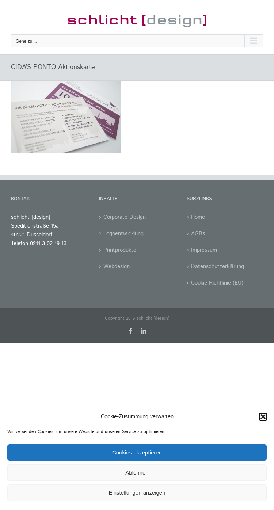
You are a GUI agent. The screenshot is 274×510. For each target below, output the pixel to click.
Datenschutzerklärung (217, 266)
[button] (263, 416)
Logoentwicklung (123, 233)
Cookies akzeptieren (137, 452)
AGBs (198, 233)
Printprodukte (119, 250)
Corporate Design (124, 217)
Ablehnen (136, 472)
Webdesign (116, 266)
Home (198, 217)
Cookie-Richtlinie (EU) (217, 283)
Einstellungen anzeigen (137, 493)
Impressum (204, 250)
